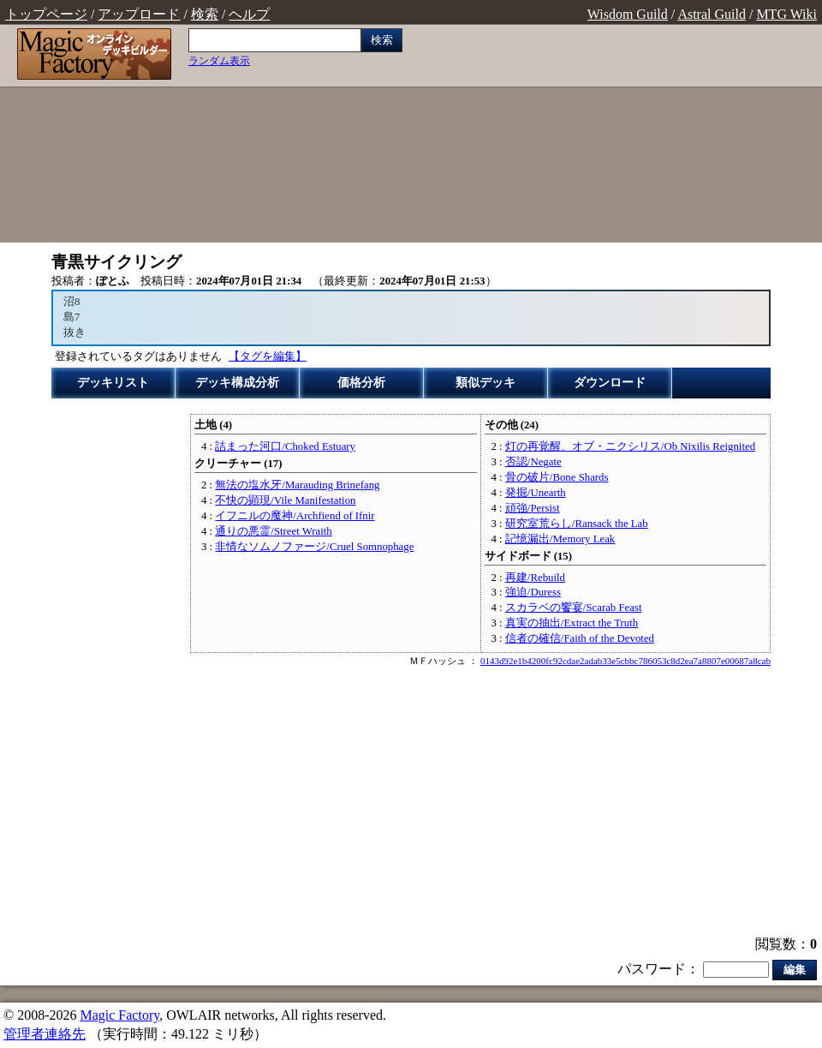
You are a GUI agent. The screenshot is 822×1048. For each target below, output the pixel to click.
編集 (794, 969)
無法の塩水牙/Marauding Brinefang (297, 485)
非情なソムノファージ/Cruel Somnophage (314, 547)
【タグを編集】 (268, 356)
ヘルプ (249, 14)
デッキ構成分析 (237, 382)
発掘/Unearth (535, 493)
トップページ (46, 14)
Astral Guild (711, 14)
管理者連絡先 (44, 1034)
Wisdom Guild (627, 14)
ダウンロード (610, 382)
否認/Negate (533, 462)
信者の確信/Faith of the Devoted (579, 638)
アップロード (139, 14)
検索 (204, 14)
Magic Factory (119, 1015)
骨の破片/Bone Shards (557, 477)
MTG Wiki (786, 14)
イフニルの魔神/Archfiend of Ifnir (294, 516)
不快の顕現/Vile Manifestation (285, 500)
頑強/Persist (532, 508)
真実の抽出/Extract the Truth (571, 623)
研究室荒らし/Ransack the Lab (576, 524)
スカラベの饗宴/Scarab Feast (573, 608)
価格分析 (361, 382)
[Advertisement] (616, 135)
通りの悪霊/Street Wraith (273, 531)
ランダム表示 (219, 61)
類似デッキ (485, 382)
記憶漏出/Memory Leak (560, 539)
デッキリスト (113, 382)
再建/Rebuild (535, 578)
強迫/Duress (533, 592)
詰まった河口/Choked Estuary (285, 446)
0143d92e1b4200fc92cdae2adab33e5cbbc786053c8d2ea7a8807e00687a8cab (625, 661)
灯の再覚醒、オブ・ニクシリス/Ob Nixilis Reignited (630, 446)
